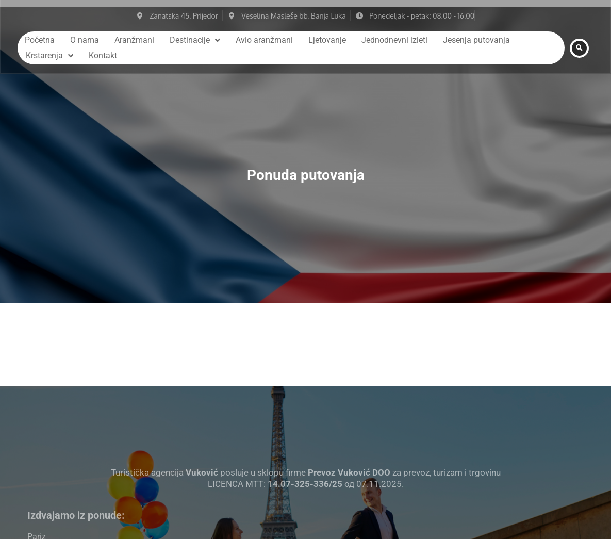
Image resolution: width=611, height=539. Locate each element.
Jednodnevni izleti (394, 40)
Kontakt (103, 55)
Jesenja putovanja (476, 40)
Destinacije (195, 40)
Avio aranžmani (264, 40)
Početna (40, 40)
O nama (84, 40)
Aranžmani (134, 40)
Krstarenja (49, 55)
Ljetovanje (327, 40)
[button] (579, 48)
